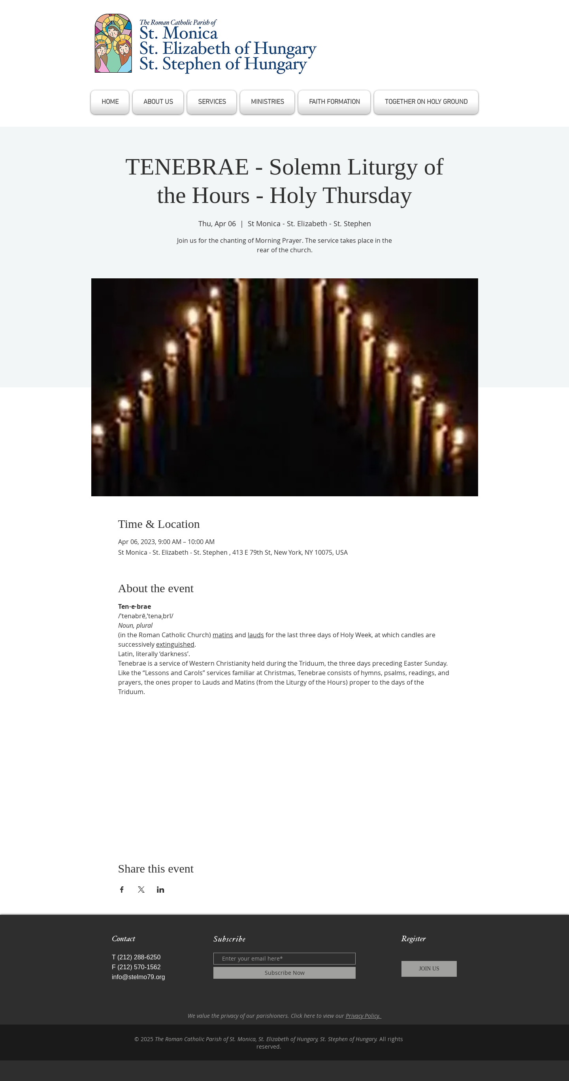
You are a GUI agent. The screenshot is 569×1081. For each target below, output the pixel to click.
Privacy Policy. (364, 1015)
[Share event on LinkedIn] (160, 889)
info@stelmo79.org (138, 977)
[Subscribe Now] (284, 973)
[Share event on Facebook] (122, 889)
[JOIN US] (429, 969)
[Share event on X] (141, 889)
